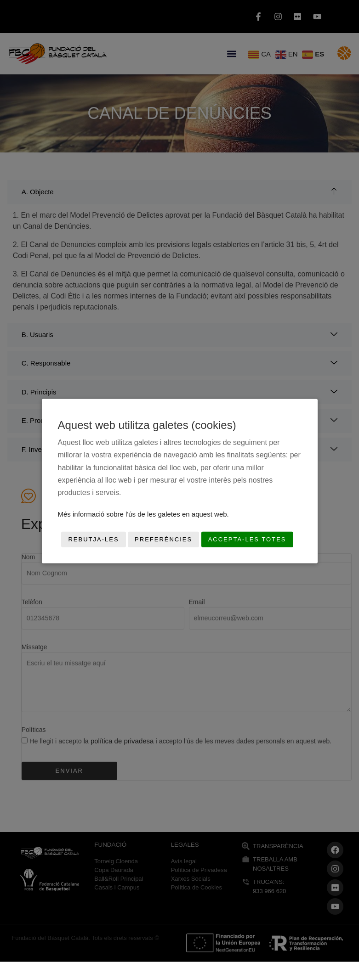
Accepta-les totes (247, 539)
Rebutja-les (93, 539)
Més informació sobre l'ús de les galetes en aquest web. (143, 514)
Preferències (163, 539)
